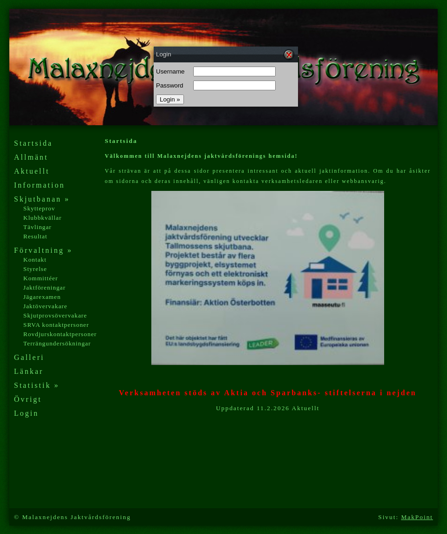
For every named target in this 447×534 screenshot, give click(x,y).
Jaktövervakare (45, 306)
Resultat (35, 236)
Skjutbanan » (42, 199)
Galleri (29, 357)
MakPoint (417, 517)
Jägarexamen (42, 296)
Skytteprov (39, 208)
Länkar (28, 371)
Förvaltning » (43, 250)
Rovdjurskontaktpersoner (60, 334)
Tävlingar (37, 226)
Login (26, 413)
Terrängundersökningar (57, 343)
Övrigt (28, 399)
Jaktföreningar (44, 287)
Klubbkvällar (42, 217)
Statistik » (36, 385)
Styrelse (35, 268)
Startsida (33, 143)
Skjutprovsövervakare (55, 315)
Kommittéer (40, 278)
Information (39, 185)
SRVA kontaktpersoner (56, 324)
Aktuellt (31, 171)
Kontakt (35, 259)
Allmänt (31, 157)
